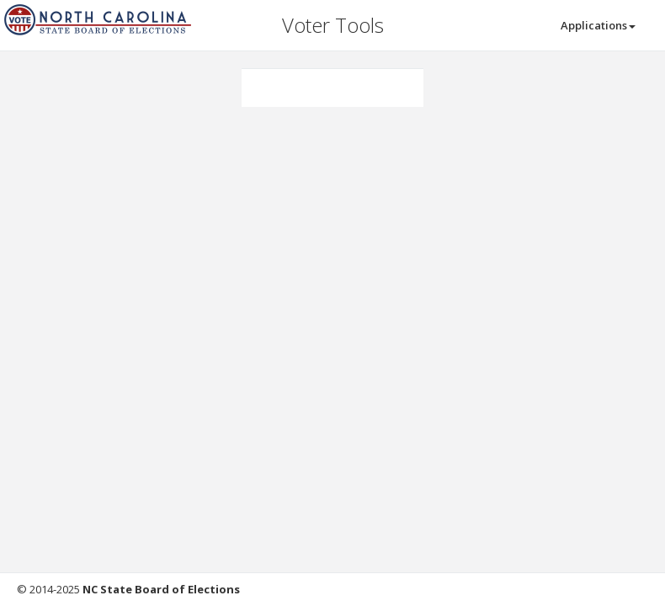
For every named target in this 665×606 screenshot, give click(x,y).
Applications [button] (598, 25)
